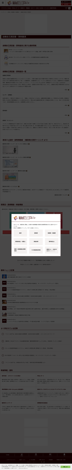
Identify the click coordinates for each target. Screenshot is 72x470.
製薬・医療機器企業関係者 (20, 250)
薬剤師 (36, 233)
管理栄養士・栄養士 (20, 241)
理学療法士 (51, 241)
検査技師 (36, 241)
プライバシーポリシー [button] (23, 468)
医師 (20, 233)
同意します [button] (65, 466)
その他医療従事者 (36, 250)
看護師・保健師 (52, 233)
